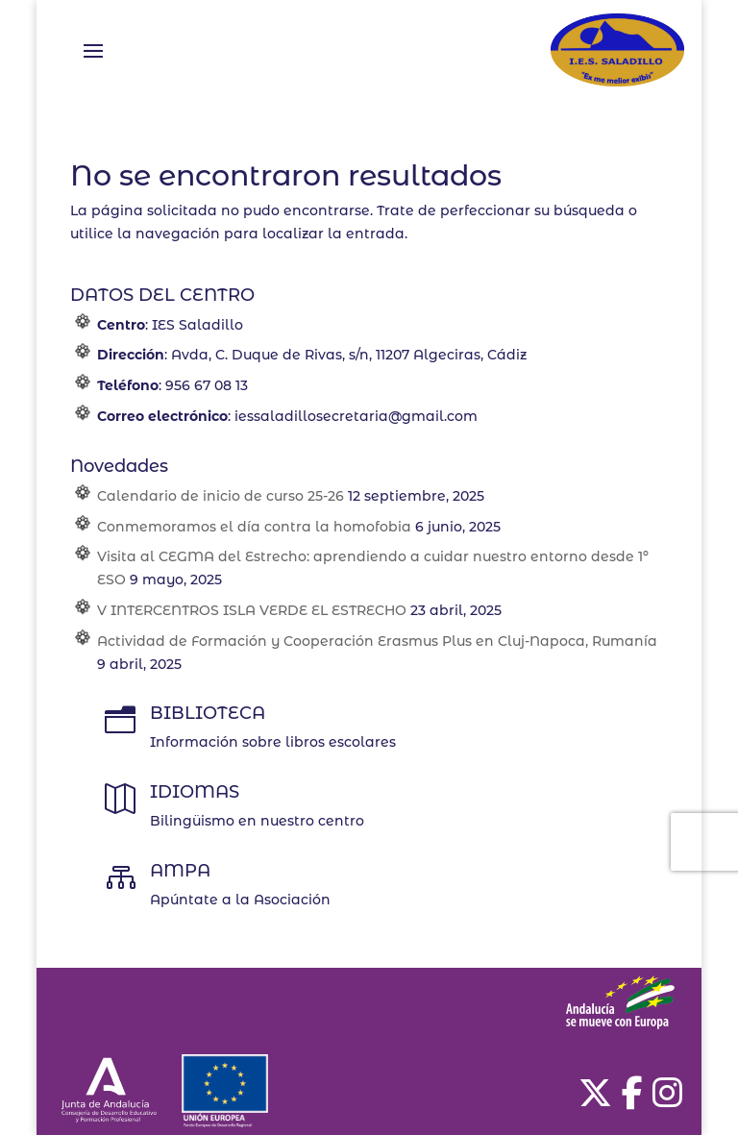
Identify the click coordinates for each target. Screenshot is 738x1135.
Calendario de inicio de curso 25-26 (220, 496)
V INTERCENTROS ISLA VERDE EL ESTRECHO (251, 610)
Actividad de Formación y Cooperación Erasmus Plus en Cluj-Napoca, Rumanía (377, 641)
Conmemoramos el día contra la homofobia (254, 526)
